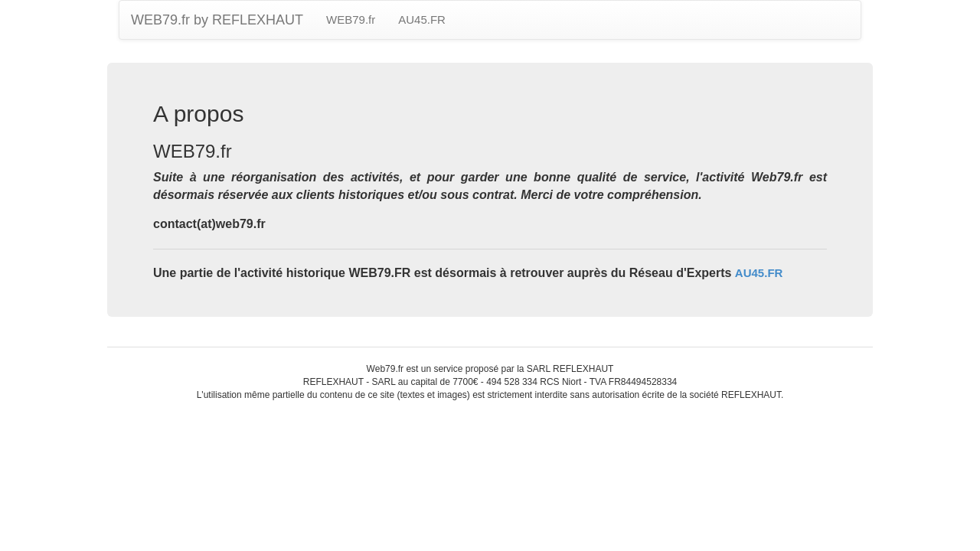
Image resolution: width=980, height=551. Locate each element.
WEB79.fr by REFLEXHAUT (217, 20)
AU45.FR (422, 19)
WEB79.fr (350, 19)
